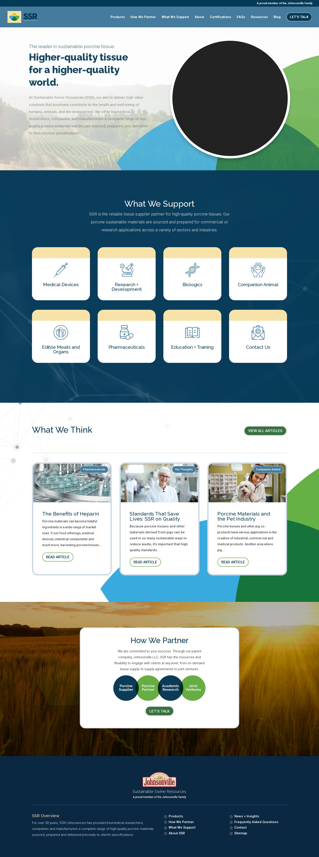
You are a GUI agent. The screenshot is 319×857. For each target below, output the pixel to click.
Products (117, 17)
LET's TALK (159, 711)
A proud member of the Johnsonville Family (284, 3)
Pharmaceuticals (94, 469)
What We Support (175, 17)
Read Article (57, 557)
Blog (277, 17)
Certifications (220, 17)
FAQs (241, 17)
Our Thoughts (184, 469)
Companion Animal (268, 469)
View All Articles (265, 430)
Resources (259, 17)
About (199, 17)
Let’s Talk (299, 17)
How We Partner (143, 17)
